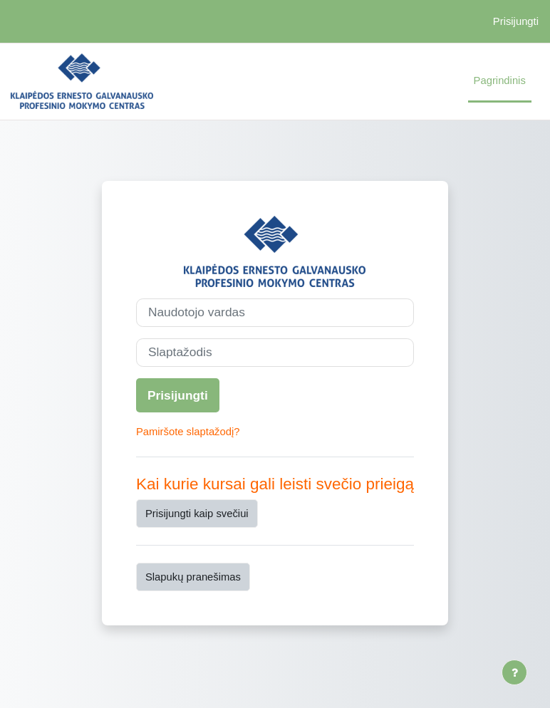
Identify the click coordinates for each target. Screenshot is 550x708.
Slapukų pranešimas (193, 577)
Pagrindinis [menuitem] (500, 80)
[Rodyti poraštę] (514, 672)
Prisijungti (516, 21)
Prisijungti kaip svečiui (197, 513)
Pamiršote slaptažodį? (188, 431)
